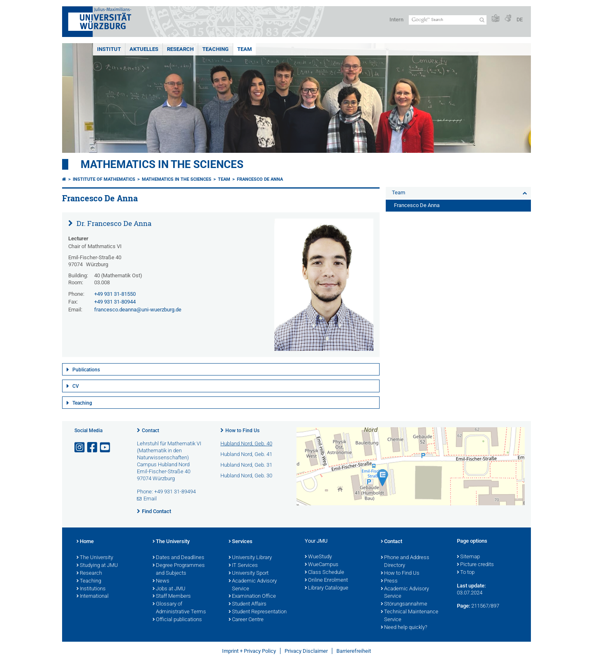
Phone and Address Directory (405, 561)
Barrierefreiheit (353, 651)
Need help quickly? (404, 627)
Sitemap (468, 557)
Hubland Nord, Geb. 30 (246, 475)
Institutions (91, 589)
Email (150, 498)
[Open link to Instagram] (80, 447)
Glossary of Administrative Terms (179, 608)
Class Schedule (324, 572)
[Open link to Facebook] (93, 447)
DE (520, 19)
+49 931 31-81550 (115, 294)
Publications (86, 370)
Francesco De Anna (260, 179)
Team (244, 49)
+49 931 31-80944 (115, 302)
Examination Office (252, 596)
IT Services (243, 565)
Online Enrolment (326, 580)
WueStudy (318, 557)
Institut (109, 49)
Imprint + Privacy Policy (249, 651)
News (161, 581)
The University (94, 558)
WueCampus (321, 565)
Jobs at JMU (169, 589)
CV (75, 386)
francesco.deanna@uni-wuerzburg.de (137, 309)
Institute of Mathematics (104, 179)
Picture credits (475, 565)
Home (85, 542)
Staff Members (172, 596)
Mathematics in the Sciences (162, 164)
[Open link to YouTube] (105, 447)
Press (389, 581)
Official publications (177, 620)
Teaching (215, 49)
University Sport (249, 573)
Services (240, 542)
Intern (396, 19)
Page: (463, 606)
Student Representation (258, 612)
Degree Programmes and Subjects (179, 569)
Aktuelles (144, 49)
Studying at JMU (97, 565)
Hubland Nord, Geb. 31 (246, 465)
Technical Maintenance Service (409, 616)
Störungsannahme (404, 604)
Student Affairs (247, 604)
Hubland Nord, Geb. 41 (246, 454)
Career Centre (246, 620)
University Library (250, 558)
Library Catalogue (326, 588)
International (92, 596)
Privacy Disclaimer (306, 651)
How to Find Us (242, 430)
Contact (150, 430)
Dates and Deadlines (178, 558)
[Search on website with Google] (447, 20)
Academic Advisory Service (253, 585)
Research (180, 49)
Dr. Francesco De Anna (113, 223)
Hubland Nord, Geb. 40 (246, 443)
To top (466, 572)
